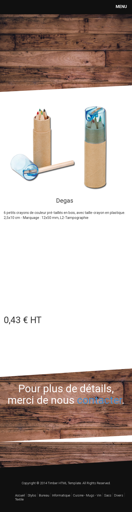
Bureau (44, 495)
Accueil (20, 495)
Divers (118, 495)
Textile (19, 499)
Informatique (61, 495)
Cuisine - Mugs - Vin (87, 495)
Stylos (32, 495)
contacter (99, 400)
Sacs (107, 495)
